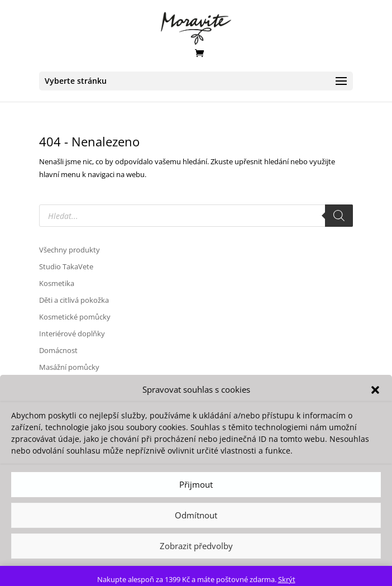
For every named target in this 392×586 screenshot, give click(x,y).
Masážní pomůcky (69, 367)
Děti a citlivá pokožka (74, 300)
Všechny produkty (69, 250)
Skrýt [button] (286, 579)
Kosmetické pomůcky (75, 317)
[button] (375, 390)
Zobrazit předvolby (196, 545)
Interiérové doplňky (72, 333)
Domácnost (58, 350)
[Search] (339, 215)
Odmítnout (196, 515)
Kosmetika (56, 283)
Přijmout (196, 484)
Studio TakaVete (66, 266)
